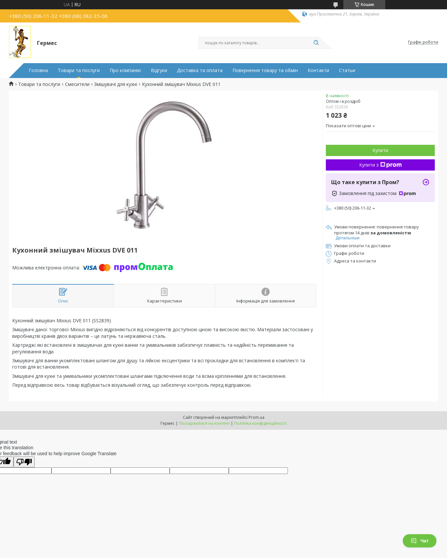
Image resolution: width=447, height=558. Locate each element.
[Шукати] (316, 43)
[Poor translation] (24, 462)
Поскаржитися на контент (204, 423)
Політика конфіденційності (260, 423)
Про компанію (125, 70)
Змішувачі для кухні (115, 84)
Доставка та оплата (200, 70)
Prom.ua (256, 417)
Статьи (347, 70)
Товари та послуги (79, 70)
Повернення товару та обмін (265, 70)
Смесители (77, 84)
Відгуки (159, 70)
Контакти (318, 70)
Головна (38, 70)
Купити (380, 150)
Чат (420, 541)
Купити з (380, 165)
